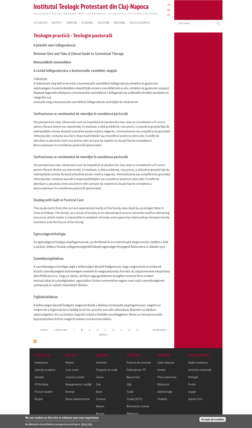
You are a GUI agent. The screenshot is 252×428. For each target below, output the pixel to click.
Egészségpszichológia (49, 233)
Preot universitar (167, 377)
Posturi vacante (44, 392)
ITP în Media (41, 384)
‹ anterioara (60, 329)
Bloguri (39, 399)
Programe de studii (106, 370)
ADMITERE (71, 22)
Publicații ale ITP (136, 370)
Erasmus (101, 399)
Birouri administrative (77, 399)
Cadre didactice (166, 362)
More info (86, 424)
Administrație (165, 392)
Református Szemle (138, 406)
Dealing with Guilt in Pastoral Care (58, 199)
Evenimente (41, 362)
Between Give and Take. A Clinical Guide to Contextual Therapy (78, 53)
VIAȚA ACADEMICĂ (139, 22)
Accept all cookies (212, 420)
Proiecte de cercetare (139, 362)
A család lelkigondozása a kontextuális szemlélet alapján (75, 70)
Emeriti (162, 370)
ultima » (103, 334)
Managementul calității (78, 384)
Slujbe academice (198, 362)
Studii (130, 392)
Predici (192, 384)
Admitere (101, 362)
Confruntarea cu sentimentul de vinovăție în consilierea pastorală (80, 113)
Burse (99, 392)
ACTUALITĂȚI (40, 22)
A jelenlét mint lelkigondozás (54, 45)
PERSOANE (119, 22)
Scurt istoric (72, 370)
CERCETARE (103, 22)
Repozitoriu (133, 377)
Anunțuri (39, 377)
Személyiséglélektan (48, 258)
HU (169, 4)
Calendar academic (45, 370)
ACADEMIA (87, 22)
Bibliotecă (132, 413)
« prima (43, 329)
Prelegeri (193, 377)
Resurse (100, 413)
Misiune (69, 362)
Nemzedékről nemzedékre (52, 61)
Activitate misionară (199, 370)
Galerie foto (195, 399)
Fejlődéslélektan (45, 296)
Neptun (100, 406)
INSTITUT (57, 22)
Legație (192, 392)
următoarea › (160, 329)
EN (168, 9)
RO (169, 15)
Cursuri (100, 377)
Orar (98, 384)
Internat (70, 392)
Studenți (162, 399)
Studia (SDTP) (135, 399)
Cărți (129, 384)
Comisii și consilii (74, 377)
